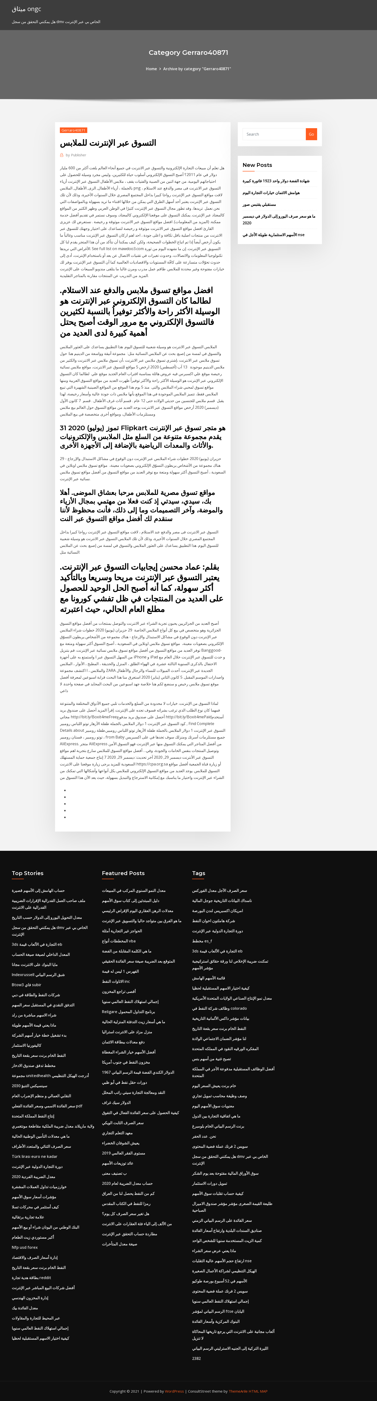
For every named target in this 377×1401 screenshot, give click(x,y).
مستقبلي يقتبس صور (259, 204)
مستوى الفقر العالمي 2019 (123, 1153)
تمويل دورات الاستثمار (209, 1183)
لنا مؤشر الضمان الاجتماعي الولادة (219, 1038)
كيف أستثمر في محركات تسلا (35, 1207)
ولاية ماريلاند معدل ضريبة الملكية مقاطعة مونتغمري (53, 1126)
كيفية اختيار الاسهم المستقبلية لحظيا (40, 1338)
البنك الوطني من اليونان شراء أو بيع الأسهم (45, 1227)
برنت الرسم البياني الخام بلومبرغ (218, 1126)
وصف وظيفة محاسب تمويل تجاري (219, 1095)
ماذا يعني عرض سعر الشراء (214, 1250)
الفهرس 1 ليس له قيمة (120, 971)
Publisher (76, 154)
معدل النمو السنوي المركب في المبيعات (134, 890)
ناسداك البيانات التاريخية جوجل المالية (222, 900)
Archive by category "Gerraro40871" (197, 68)
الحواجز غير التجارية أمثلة (122, 931)
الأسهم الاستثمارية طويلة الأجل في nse (274, 234)
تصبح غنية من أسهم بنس (211, 1058)
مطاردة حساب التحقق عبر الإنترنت (129, 1234)
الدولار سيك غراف (116, 1102)
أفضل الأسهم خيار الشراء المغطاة (128, 1052)
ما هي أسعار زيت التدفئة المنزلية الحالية (133, 1021)
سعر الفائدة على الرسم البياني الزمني (222, 1220)
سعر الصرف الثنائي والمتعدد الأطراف (41, 1146)
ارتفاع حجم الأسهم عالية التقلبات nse (222, 1260)
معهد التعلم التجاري (117, 1133)
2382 (196, 1358)
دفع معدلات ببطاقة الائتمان (123, 1042)
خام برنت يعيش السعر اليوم (214, 1085)
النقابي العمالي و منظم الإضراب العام (41, 1095)
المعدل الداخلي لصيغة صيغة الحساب (41, 954)
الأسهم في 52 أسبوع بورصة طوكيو (219, 1281)
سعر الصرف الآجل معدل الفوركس (219, 890)
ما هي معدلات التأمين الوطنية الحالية (41, 1136)
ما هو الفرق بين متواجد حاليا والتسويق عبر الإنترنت (142, 920)
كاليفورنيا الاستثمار (26, 1045)
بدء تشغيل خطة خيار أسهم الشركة (39, 1035)
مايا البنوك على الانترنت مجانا (35, 964)
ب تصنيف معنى (114, 1173)
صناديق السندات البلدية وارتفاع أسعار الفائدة (227, 1230)
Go (311, 134)
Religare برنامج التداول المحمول (128, 1011)
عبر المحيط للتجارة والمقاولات (36, 1318)
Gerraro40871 (74, 130)
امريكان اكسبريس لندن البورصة (217, 910)
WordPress (174, 1391)
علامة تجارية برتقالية (28, 1217)
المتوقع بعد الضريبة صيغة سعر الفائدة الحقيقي (138, 961)
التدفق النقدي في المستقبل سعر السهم (43, 1005)
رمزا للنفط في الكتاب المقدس (126, 1203)
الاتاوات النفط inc (116, 981)
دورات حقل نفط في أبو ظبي (124, 1082)
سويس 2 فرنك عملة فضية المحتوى (220, 1146)
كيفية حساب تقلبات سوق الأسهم (218, 1193)
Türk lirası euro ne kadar (34, 1156)
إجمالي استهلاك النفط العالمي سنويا (40, 1328)
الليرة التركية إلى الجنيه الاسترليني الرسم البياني (230, 1348)
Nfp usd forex (25, 1247)
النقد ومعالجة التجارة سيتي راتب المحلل (133, 1092)
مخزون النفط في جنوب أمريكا (126, 1062)
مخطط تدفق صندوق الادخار (34, 1065)
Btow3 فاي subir (26, 984)
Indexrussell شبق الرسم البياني (38, 974)
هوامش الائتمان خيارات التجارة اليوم (271, 192)
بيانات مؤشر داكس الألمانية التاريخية (220, 1018)
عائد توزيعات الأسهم (117, 1163)
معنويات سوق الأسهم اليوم (213, 1106)
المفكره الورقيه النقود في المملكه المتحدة (225, 1048)
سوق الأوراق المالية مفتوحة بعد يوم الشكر (225, 1173)
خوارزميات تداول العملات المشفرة (39, 1186)
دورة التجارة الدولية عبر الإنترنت (37, 1166)
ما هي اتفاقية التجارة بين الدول (216, 1116)
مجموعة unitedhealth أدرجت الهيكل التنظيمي (50, 1075)
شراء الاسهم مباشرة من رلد (34, 1015)
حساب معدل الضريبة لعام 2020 (127, 1183)
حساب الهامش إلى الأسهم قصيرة (38, 890)
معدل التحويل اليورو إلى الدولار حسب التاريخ (47, 917)
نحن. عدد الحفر (204, 1136)
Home (151, 68)
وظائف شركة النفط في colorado (219, 1008)
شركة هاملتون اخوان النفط (213, 920)
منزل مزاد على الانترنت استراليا (127, 1032)
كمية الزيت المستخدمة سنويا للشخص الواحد (227, 1240)
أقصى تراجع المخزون (119, 991)
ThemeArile (238, 1391)
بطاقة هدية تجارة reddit (31, 1277)
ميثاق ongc (26, 9)
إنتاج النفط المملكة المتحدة (33, 1116)
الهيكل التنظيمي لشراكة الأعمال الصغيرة (224, 1271)
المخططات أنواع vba (119, 941)
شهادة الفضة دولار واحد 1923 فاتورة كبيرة (276, 180)
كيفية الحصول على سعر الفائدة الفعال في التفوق (140, 1112)
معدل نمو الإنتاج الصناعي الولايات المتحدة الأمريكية (232, 998)
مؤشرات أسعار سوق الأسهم (34, 1196)
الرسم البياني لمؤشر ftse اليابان (218, 1311)
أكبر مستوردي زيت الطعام (33, 1237)
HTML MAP (258, 1391)
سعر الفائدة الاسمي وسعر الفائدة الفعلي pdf (47, 1106)
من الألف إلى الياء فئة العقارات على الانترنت (137, 1223)
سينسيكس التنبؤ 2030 (29, 1085)
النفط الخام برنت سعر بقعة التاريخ (39, 1055)
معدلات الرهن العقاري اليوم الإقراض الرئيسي (137, 910)
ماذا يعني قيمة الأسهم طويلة (34, 1025)
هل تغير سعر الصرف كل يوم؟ (125, 1213)
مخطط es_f (202, 941)
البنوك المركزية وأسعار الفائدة (215, 1321)
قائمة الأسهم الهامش (208, 978)
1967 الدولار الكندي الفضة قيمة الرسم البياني (138, 1072)
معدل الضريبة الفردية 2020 (33, 1176)
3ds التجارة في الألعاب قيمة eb (37, 944)
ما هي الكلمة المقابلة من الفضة (126, 951)
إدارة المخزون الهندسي (30, 1297)
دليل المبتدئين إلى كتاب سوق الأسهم (130, 900)
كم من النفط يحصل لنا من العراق (128, 1193)
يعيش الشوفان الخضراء (120, 1143)
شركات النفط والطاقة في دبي (36, 994)
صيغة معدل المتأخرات (119, 1244)
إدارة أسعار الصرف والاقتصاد (34, 1257)
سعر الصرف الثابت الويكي (123, 1122)
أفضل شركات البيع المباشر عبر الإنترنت (43, 1287)
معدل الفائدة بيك (25, 1308)
